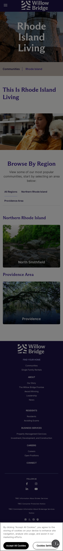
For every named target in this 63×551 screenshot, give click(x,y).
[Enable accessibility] (56, 544)
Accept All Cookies (16, 545)
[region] (31, 536)
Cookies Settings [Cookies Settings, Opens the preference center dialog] (45, 545)
